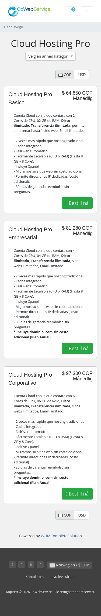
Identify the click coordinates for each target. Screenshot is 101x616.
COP (64, 74)
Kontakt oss (35, 576)
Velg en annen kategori (48, 56)
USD (81, 74)
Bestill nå (77, 203)
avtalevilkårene (63, 576)
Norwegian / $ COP (69, 564)
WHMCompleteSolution (61, 535)
